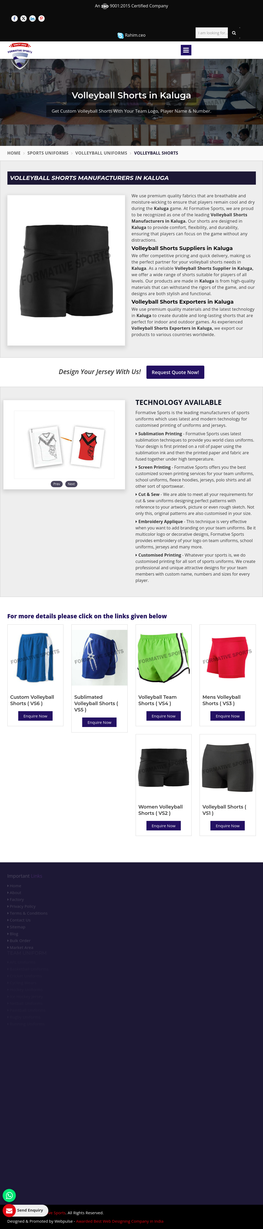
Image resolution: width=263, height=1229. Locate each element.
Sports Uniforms (47, 153)
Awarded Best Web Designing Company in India (120, 1221)
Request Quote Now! (175, 372)
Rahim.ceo (131, 35)
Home (14, 153)
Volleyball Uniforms (101, 153)
